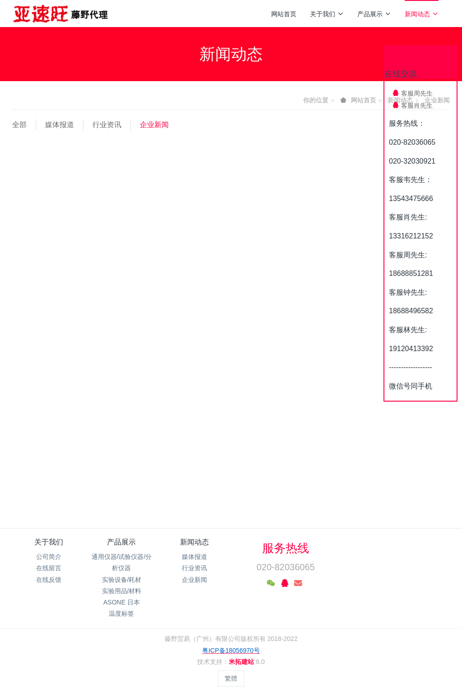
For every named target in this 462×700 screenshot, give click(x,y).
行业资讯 (106, 124)
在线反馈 (48, 579)
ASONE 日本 (121, 602)
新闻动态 (422, 14)
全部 (19, 124)
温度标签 (121, 613)
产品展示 (374, 14)
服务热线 (285, 548)
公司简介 (48, 556)
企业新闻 (154, 124)
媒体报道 (59, 124)
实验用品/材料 (122, 591)
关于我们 (327, 14)
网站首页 (283, 14)
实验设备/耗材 (122, 579)
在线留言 (48, 568)
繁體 (231, 678)
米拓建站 (242, 661)
